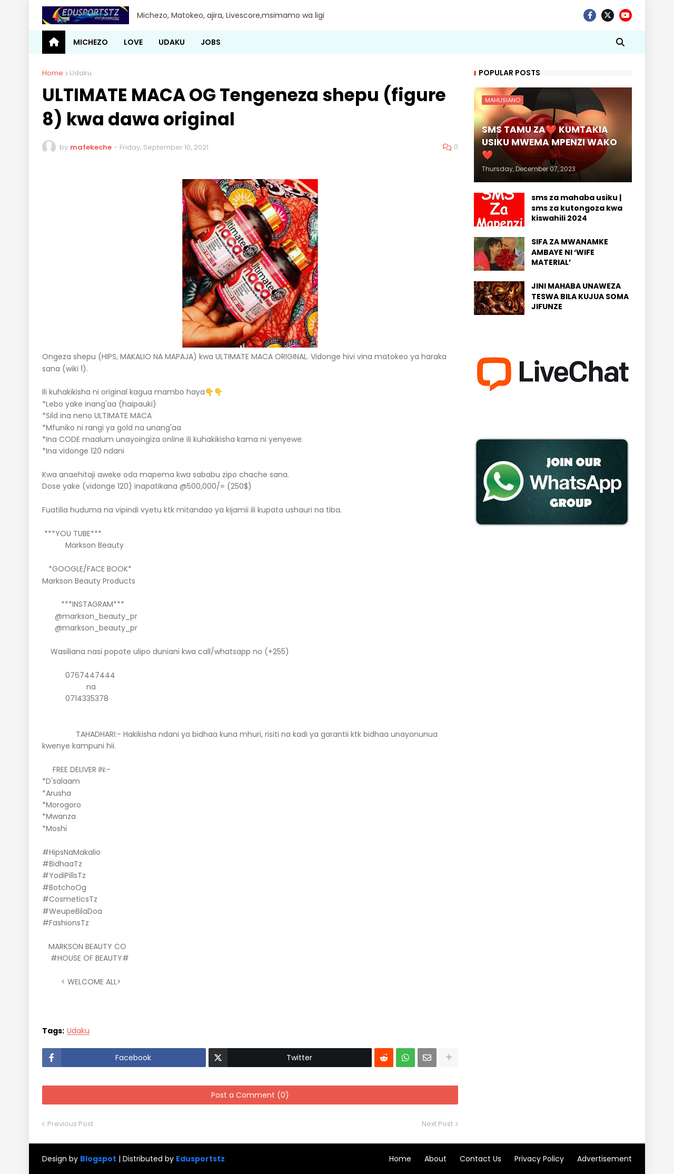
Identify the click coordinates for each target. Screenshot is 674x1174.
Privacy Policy (539, 1158)
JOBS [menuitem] (211, 42)
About (435, 1158)
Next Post (437, 1123)
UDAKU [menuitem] (171, 42)
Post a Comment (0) (250, 1095)
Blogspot (98, 1159)
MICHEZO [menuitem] (90, 42)
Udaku (81, 73)
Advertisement (604, 1158)
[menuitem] (53, 42)
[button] (620, 42)
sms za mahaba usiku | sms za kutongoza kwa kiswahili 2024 (576, 208)
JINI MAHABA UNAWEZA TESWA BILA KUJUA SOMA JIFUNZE (580, 296)
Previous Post (70, 1123)
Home (52, 73)
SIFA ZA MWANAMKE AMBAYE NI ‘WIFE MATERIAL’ (569, 252)
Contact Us (480, 1158)
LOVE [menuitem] (133, 42)
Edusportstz (200, 1158)
